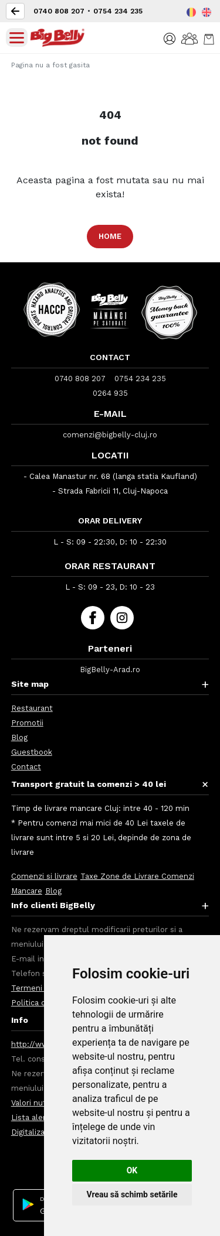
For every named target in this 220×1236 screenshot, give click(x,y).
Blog (19, 737)
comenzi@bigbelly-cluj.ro (110, 434)
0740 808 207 (58, 11)
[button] (170, 38)
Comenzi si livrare (44, 876)
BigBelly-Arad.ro (110, 669)
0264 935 (110, 393)
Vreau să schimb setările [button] (131, 1194)
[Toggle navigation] (17, 37)
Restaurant (32, 708)
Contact (26, 766)
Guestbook (31, 752)
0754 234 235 (118, 11)
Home (110, 236)
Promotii (27, 722)
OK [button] (132, 1170)
